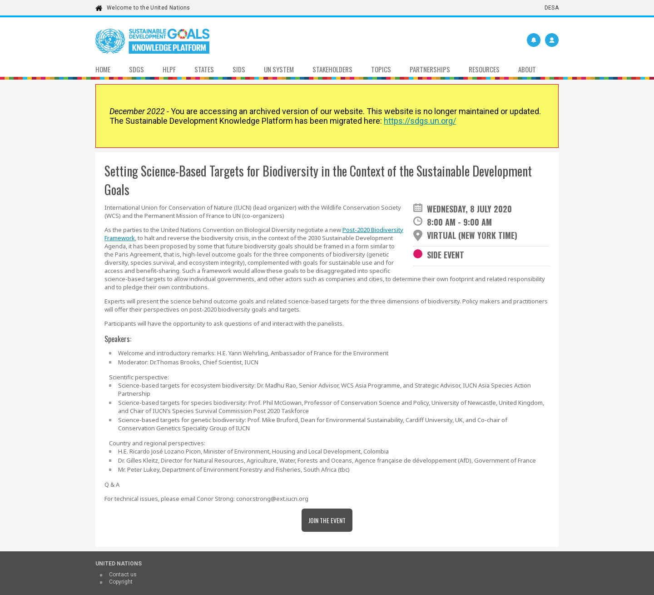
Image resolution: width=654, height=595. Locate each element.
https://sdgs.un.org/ (420, 121)
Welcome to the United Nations (148, 8)
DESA (552, 8)
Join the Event (327, 520)
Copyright (121, 582)
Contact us (123, 574)
